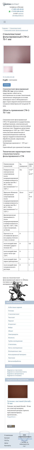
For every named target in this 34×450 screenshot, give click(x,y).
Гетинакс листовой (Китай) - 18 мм (19, 402)
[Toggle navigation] (4, 22)
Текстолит (11, 317)
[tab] (19, 307)
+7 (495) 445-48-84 (17, 9)
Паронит (11, 321)
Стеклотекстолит (15, 28)
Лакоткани (11, 358)
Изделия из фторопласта (15, 373)
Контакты (7, 446)
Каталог (7, 438)
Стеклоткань (12, 344)
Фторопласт (12, 324)
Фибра (10, 327)
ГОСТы (6, 440)
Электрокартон (13, 334)
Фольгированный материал (17, 354)
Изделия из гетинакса (14, 375)
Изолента (11, 337)
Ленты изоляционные (15, 348)
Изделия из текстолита (14, 370)
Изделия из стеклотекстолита (17, 372)
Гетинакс (11, 311)
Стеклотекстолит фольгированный (16, 30)
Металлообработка (14, 361)
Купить (6, 85)
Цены (6, 443)
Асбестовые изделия (15, 307)
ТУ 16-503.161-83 (8, 77)
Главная (5, 28)
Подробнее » (11, 417)
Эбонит (10, 331)
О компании (8, 435)
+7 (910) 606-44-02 (17, 11)
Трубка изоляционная (15, 341)
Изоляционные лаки (14, 351)
